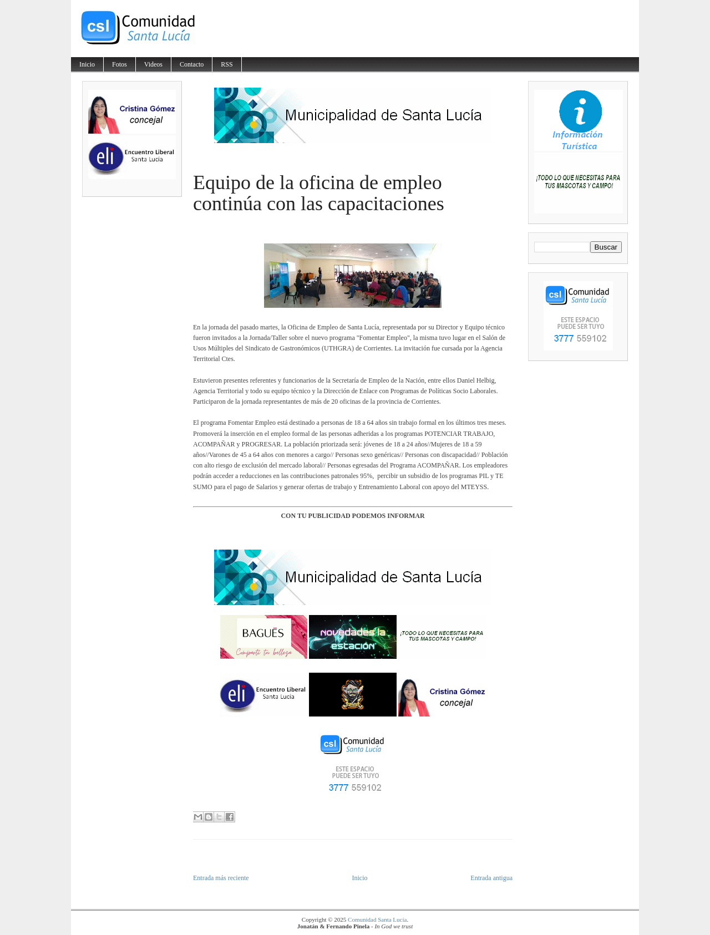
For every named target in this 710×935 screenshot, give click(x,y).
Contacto (192, 64)
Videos (153, 64)
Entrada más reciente (221, 878)
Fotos (119, 64)
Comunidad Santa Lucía (377, 919)
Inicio (87, 64)
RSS (226, 64)
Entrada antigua (491, 878)
